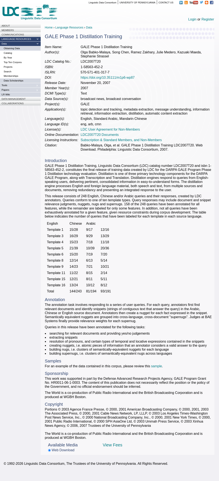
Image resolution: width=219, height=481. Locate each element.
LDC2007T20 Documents (100, 134)
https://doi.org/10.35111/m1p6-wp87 (108, 77)
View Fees (112, 445)
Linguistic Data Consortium (102, 2)
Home (49, 27)
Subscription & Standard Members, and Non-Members (121, 140)
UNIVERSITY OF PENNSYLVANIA (137, 2)
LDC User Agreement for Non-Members (110, 129)
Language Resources (69, 27)
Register (208, 19)
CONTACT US (166, 2)
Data (89, 27)
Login (192, 19)
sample (156, 366)
